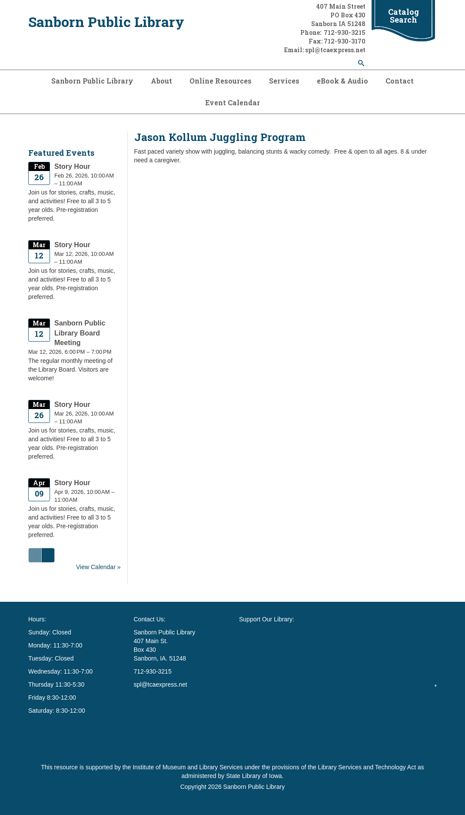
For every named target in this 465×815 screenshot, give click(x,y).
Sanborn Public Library (106, 21)
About (161, 80)
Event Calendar (232, 102)
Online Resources (220, 80)
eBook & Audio (342, 80)
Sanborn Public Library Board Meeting (79, 333)
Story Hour (72, 166)
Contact (399, 80)
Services (284, 80)
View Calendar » (98, 566)
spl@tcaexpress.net (160, 684)
